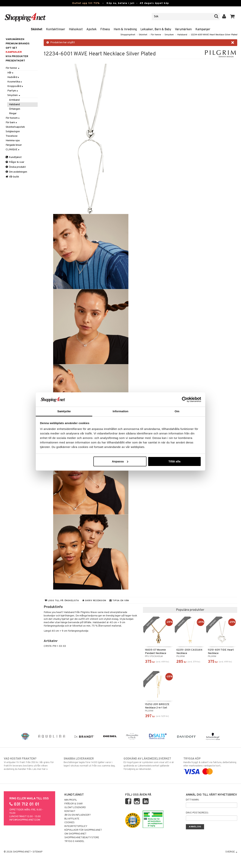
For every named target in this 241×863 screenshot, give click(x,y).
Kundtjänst (14, 157)
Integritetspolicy (75, 826)
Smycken (169, 34)
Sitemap (37, 851)
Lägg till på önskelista (62, 600)
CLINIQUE (13, 149)
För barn (12, 122)
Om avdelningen (16, 172)
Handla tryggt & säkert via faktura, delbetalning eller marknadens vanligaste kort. (210, 765)
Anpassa (120, 461)
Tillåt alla (174, 461)
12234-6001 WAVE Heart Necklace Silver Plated (214, 34)
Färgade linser (14, 145)
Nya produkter (17, 56)
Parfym (12, 90)
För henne (156, 34)
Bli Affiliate (71, 818)
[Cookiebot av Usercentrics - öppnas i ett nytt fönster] (184, 399)
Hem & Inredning (125, 29)
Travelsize (12, 136)
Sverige (231, 851)
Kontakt (69, 811)
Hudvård (13, 77)
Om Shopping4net (75, 833)
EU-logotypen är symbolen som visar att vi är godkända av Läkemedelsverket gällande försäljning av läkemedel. (150, 764)
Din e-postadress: (197, 812)
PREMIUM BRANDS (17, 43)
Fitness (105, 29)
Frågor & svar (15, 162)
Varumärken (183, 29)
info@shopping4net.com (24, 819)
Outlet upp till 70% (86, 3)
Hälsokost (76, 29)
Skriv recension (94, 600)
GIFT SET (11, 48)
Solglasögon (13, 131)
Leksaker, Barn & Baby (155, 29)
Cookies (69, 822)
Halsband (182, 34)
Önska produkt (16, 167)
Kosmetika (14, 81)
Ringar (13, 113)
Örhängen (14, 109)
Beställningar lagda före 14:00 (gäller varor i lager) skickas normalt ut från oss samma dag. (90, 762)
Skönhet (36, 29)
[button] (232, 16)
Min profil (70, 800)
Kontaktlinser (55, 29)
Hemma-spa (13, 140)
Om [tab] (177, 411)
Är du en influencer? (77, 815)
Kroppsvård (15, 86)
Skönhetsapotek (15, 127)
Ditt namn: (192, 799)
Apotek (91, 29)
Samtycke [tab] (64, 411)
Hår (10, 72)
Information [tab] (120, 411)
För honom (13, 118)
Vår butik (12, 176)
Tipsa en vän (119, 600)
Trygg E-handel (74, 841)
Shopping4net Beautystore (81, 837)
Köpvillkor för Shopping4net (83, 830)
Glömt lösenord (75, 807)
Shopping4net (127, 34)
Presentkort (15, 60)
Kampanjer (202, 29)
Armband (14, 100)
